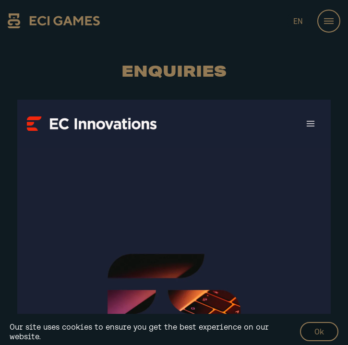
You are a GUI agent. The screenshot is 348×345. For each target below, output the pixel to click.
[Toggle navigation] (328, 21)
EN (298, 21)
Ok (319, 331)
